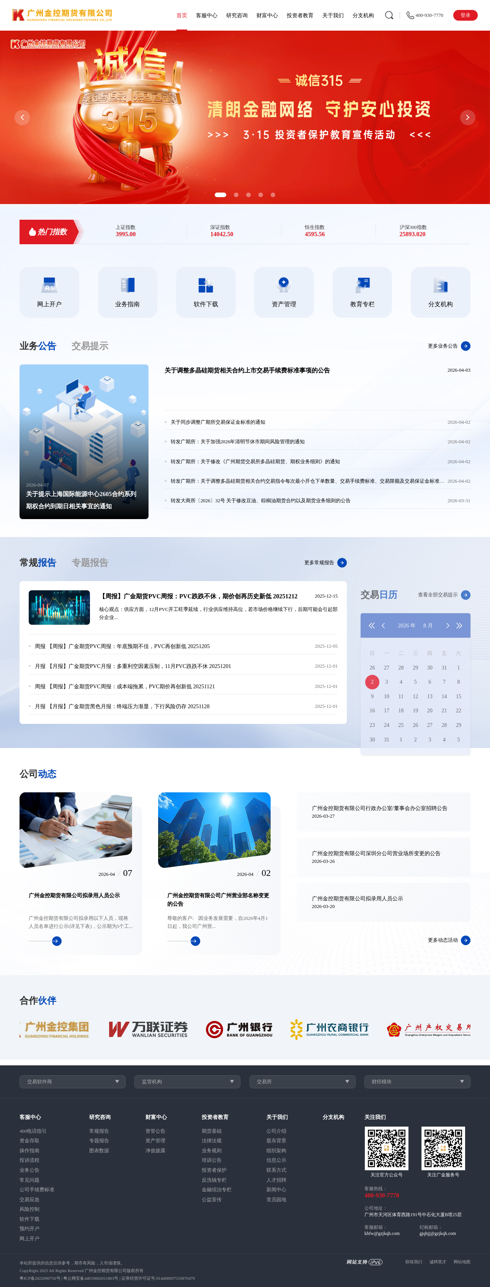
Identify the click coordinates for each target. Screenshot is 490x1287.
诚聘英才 (438, 1261)
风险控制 (29, 1209)
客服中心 (206, 15)
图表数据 (99, 1150)
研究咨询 (237, 15)
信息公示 (276, 1160)
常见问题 (29, 1180)
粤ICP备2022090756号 (40, 1278)
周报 (40, 646)
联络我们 (413, 1261)
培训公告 (212, 1160)
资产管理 (155, 1140)
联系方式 (276, 1170)
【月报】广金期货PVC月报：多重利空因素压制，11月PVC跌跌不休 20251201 (133, 666)
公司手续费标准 (37, 1189)
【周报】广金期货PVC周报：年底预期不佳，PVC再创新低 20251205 (122, 646)
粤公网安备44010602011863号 (90, 1278)
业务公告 (29, 1170)
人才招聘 (276, 1180)
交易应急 (29, 1199)
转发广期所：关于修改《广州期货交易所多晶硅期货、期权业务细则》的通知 (255, 461)
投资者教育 (300, 15)
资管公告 (155, 1131)
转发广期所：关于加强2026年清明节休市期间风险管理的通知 (238, 441)
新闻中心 (276, 1189)
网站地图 (462, 1261)
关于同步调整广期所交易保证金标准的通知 (218, 422)
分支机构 (363, 15)
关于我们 (333, 15)
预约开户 (29, 1228)
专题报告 (99, 1140)
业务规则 (212, 1150)
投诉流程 (29, 1160)
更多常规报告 (325, 563)
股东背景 (276, 1140)
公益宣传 (212, 1199)
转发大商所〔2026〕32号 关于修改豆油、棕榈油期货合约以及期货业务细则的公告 (261, 500)
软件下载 (29, 1219)
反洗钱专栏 (214, 1180)
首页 (181, 15)
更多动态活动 (449, 940)
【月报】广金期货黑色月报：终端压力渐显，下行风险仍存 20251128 (122, 706)
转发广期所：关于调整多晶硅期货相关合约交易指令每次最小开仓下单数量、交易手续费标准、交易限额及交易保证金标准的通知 (312, 481)
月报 (40, 666)
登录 (465, 15)
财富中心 (267, 15)
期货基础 (212, 1131)
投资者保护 (214, 1170)
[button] (220, 195)
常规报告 (99, 1131)
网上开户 (29, 1238)
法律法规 (212, 1140)
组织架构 (276, 1150)
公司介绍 (276, 1131)
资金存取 (29, 1140)
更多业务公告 (449, 346)
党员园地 (276, 1199)
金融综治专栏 (217, 1189)
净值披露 (155, 1150)
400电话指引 (33, 1131)
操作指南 (29, 1150)
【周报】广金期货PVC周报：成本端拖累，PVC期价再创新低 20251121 (125, 686)
